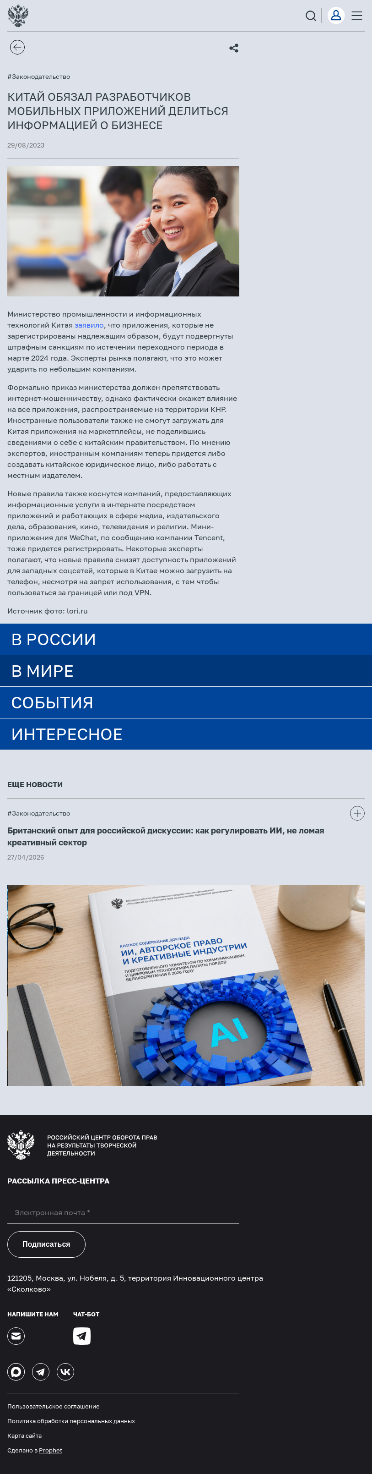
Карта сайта (24, 1435)
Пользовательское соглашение (53, 1406)
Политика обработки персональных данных (71, 1421)
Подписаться (46, 1244)
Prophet (50, 1450)
